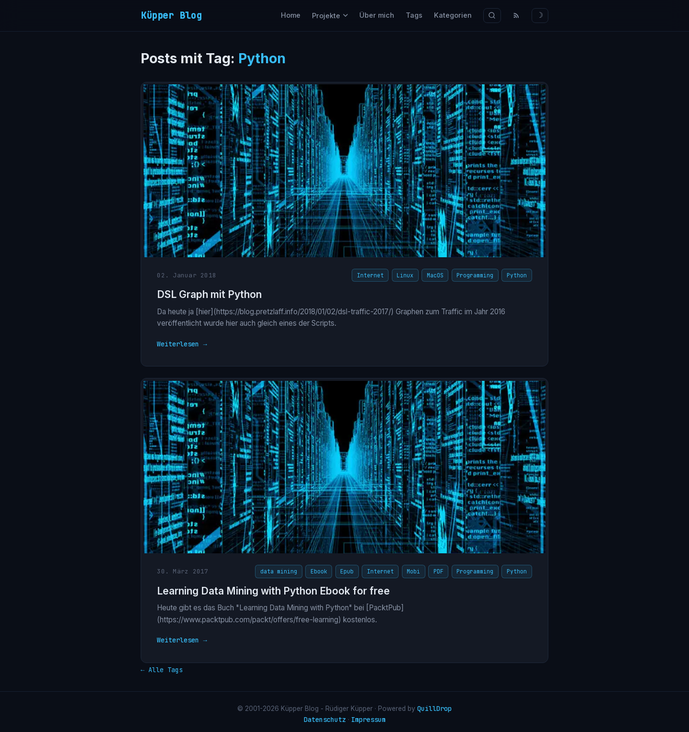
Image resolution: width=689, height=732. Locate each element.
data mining (281, 568)
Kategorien (453, 15)
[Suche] (492, 15)
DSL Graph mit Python (207, 294)
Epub (349, 568)
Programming (477, 274)
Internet (372, 274)
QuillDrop (434, 703)
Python (519, 274)
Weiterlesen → (180, 343)
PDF (440, 568)
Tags (414, 15)
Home (290, 15)
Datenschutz (325, 714)
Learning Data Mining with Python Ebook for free (271, 588)
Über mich (376, 15)
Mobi (415, 568)
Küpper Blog (171, 15)
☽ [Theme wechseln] (539, 15)
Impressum (368, 714)
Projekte (330, 15)
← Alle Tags (162, 664)
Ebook (320, 568)
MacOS (437, 274)
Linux (407, 274)
